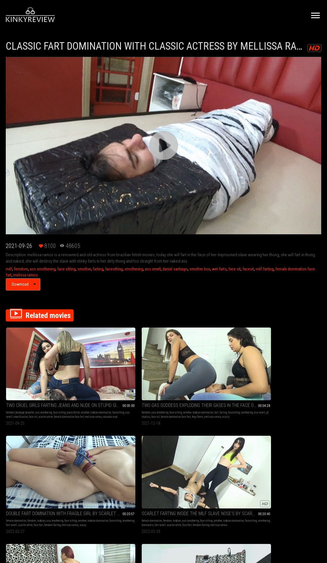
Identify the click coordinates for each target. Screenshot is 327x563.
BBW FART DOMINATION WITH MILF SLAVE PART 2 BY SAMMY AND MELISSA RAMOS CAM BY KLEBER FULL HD (292, 365)
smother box (199, 269)
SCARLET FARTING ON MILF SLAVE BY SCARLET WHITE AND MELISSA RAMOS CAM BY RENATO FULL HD (163, 446)
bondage (20, 372)
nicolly (74, 389)
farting (98, 269)
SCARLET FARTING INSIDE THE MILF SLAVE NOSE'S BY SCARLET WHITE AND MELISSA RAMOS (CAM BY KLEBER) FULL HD (228, 365)
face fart (179, 381)
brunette (30, 372)
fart (94, 376)
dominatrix (218, 381)
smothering (133, 269)
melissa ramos (25, 275)
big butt (307, 376)
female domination (144, 372)
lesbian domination (48, 376)
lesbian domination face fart (278, 385)
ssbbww (272, 389)
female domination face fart (37, 385)
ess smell (309, 381)
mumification (38, 381)
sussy (173, 385)
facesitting (114, 269)
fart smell (152, 381)
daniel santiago (175, 269)
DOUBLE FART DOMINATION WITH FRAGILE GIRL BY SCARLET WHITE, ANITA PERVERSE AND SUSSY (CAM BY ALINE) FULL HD (163, 365)
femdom (21, 269)
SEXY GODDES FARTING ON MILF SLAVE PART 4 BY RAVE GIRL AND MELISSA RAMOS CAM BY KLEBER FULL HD (99, 446)
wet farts (219, 269)
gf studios (101, 381)
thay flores (99, 385)
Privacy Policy (184, 502)
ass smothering (42, 269)
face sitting (66, 269)
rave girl (51, 466)
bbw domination (284, 381)
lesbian (170, 372)
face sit (234, 269)
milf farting (265, 269)
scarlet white (13, 385)
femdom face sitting (17, 466)
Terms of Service (146, 502)
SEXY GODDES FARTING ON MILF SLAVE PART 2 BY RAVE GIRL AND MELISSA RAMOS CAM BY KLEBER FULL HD (35, 446)
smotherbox (12, 461)
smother (84, 269)
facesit (248, 269)
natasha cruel (21, 389)
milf (9, 269)
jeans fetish (20, 376)
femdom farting (142, 385)
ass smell (153, 269)
